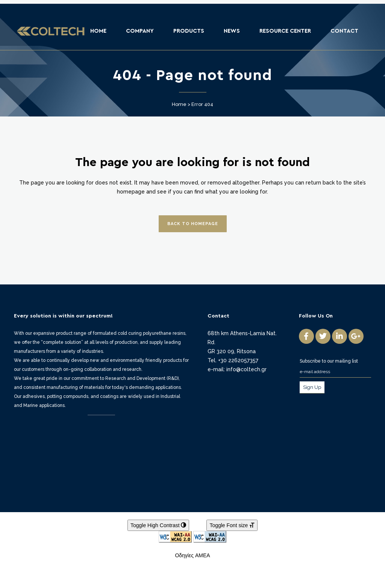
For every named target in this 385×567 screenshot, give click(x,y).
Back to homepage (192, 223)
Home (179, 104)
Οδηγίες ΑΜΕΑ (192, 555)
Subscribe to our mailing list (329, 361)
